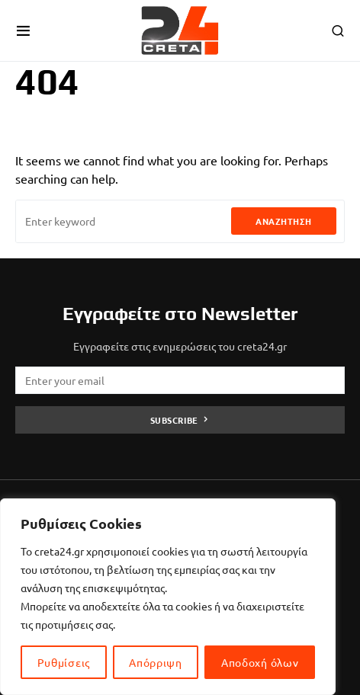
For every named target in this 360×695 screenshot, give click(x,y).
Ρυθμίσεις (63, 662)
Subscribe (174, 420)
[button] (23, 30)
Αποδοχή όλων (259, 662)
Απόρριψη (155, 662)
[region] (168, 596)
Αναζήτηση (284, 221)
